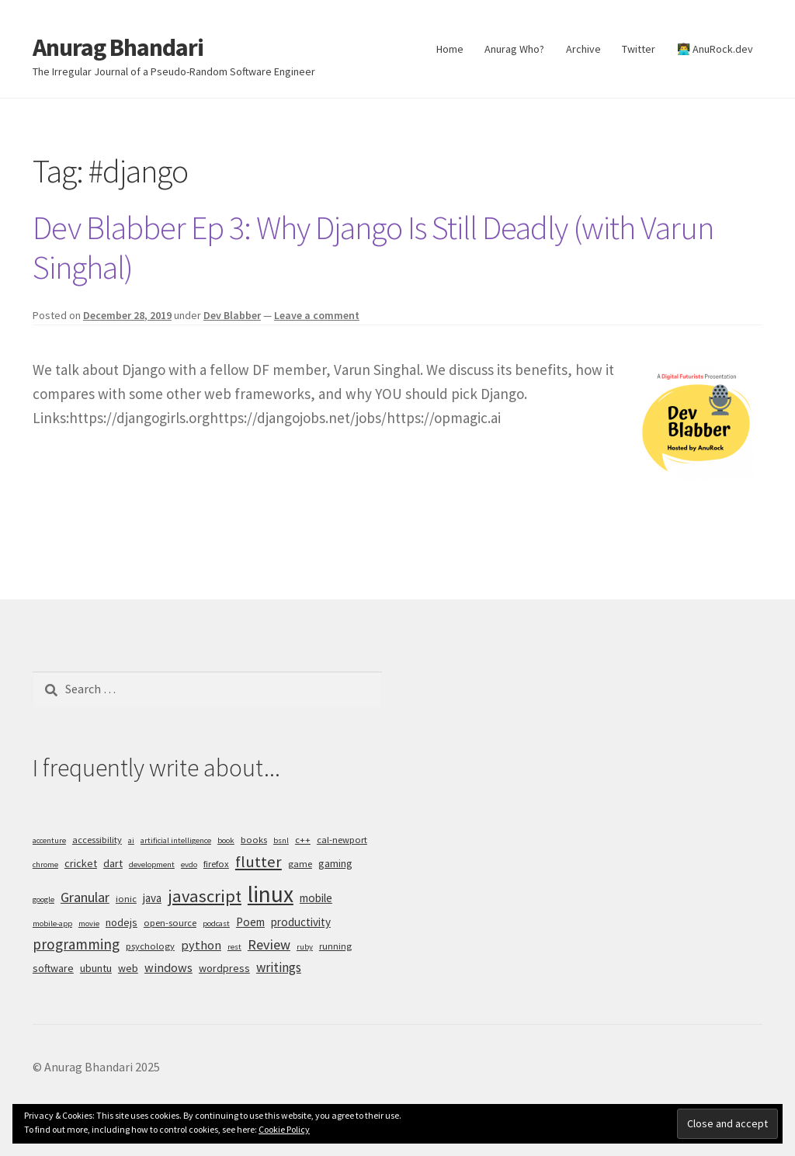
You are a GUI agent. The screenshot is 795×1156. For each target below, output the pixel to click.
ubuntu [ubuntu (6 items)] (96, 968)
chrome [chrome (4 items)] (45, 864)
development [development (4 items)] (152, 864)
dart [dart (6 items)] (113, 863)
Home (449, 49)
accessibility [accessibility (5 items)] (97, 839)
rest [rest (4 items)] (234, 947)
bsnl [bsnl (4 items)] (281, 840)
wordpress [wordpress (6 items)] (224, 968)
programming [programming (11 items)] (76, 944)
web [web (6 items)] (128, 968)
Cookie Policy (284, 1129)
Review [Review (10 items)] (269, 944)
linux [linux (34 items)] (270, 894)
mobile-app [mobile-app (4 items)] (52, 923)
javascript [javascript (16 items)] (204, 896)
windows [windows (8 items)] (168, 967)
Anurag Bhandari (118, 47)
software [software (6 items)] (53, 968)
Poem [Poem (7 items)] (250, 922)
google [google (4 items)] (43, 899)
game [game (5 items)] (300, 864)
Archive (583, 49)
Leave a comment (316, 315)
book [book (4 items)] (225, 840)
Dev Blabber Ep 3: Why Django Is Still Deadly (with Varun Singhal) (373, 247)
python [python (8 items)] (201, 945)
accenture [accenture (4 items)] (49, 840)
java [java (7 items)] (152, 897)
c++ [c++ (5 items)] (303, 839)
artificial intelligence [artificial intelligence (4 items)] (176, 840)
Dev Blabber (232, 315)
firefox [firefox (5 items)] (216, 864)
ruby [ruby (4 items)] (305, 947)
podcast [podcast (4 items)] (216, 923)
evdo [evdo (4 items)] (189, 864)
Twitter (638, 49)
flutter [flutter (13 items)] (258, 862)
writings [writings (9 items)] (278, 967)
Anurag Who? (514, 49)
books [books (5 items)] (254, 839)
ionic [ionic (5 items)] (126, 898)
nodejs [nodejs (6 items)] (121, 922)
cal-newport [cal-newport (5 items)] (342, 839)
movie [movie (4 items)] (88, 923)
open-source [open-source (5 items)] (170, 923)
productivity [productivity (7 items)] (301, 922)
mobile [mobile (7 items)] (316, 897)
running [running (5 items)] (335, 946)
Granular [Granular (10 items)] (85, 897)
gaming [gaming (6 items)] (335, 863)
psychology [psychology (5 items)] (150, 946)
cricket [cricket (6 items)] (80, 863)
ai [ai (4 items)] (131, 840)
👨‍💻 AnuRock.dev (715, 49)
